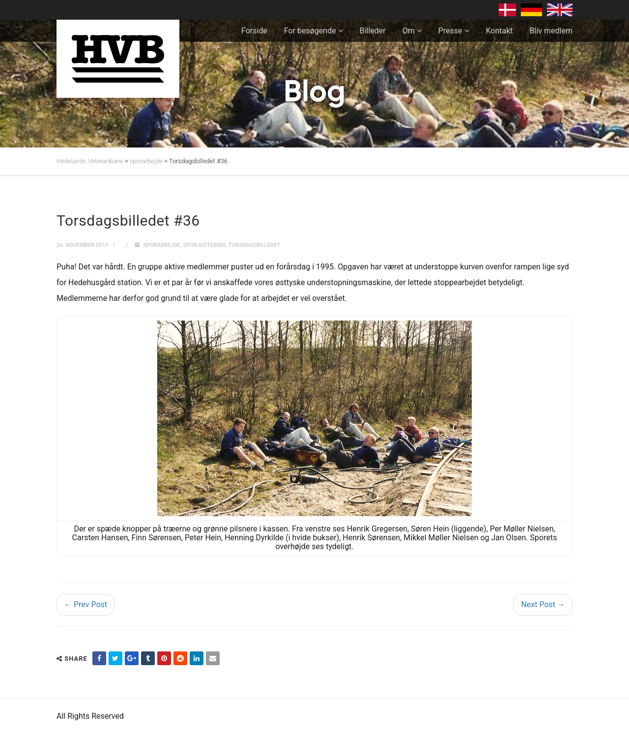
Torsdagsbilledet (254, 245)
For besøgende (310, 30)
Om (408, 30)
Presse (450, 30)
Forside (254, 30)
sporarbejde (161, 245)
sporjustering (204, 245)
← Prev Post (85, 604)
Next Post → (543, 604)
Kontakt (499, 30)
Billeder (373, 30)
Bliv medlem (551, 30)
